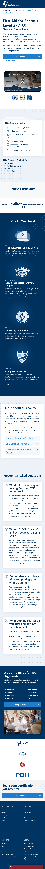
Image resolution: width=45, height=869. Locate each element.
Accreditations (28, 818)
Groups (3, 812)
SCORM (12, 548)
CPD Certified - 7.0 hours (17, 444)
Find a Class (20, 57)
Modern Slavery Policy (31, 854)
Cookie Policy (28, 851)
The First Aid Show (7, 854)
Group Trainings (20, 704)
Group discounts (9, 60)
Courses (3, 810)
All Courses (7, 10)
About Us (4, 843)
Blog (25, 810)
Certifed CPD (14, 506)
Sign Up (3, 818)
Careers (3, 851)
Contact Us (27, 812)
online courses (14, 558)
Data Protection (29, 846)
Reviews (4, 846)
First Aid (18, 10)
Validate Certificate (30, 820)
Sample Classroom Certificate (20, 438)
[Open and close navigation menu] (41, 4)
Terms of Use (28, 849)
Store (25, 815)
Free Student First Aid (8, 857)
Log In (3, 820)
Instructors (4, 815)
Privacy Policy (28, 843)
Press (3, 849)
